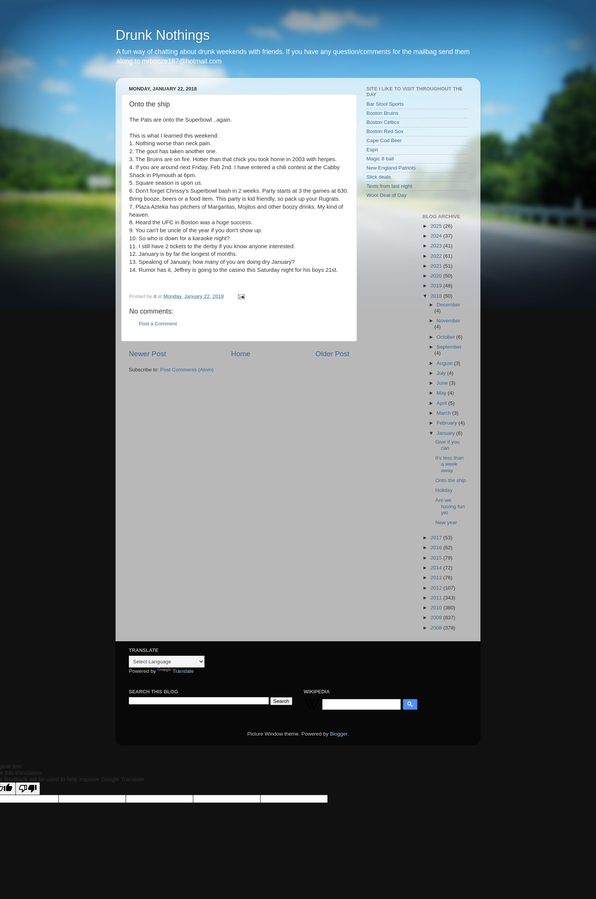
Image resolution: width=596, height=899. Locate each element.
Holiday (443, 490)
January (447, 433)
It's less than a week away (449, 464)
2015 (436, 558)
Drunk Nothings (163, 35)
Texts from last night (389, 186)
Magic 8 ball (380, 159)
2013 (436, 577)
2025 (436, 226)
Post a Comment (158, 324)
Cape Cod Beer (384, 140)
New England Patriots (391, 168)
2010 (436, 607)
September (449, 347)
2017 (436, 538)
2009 (436, 617)
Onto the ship (450, 480)
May (442, 393)
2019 (436, 286)
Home (240, 354)
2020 (436, 276)
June (443, 383)
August (445, 363)
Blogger (338, 734)
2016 (436, 547)
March (444, 413)
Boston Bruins (382, 113)
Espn (372, 149)
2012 (436, 588)
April (443, 403)
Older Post (332, 354)
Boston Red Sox (385, 131)
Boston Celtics (382, 122)
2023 (436, 246)
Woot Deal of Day (386, 195)
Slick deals (378, 177)
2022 (436, 256)
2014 (436, 568)
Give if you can (447, 445)
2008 (436, 628)
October (447, 337)
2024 (436, 236)
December (448, 305)
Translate (175, 671)
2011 (436, 598)
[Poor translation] (28, 788)
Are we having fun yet (449, 506)
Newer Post (147, 354)
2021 (436, 266)
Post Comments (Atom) (187, 370)
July (442, 373)
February (448, 423)
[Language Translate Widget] (166, 662)
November (448, 320)
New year (446, 522)
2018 (436, 296)
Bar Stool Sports (385, 104)
